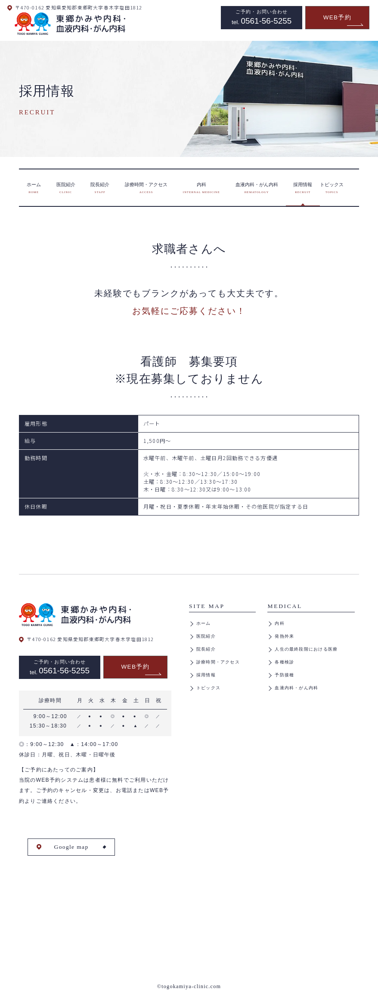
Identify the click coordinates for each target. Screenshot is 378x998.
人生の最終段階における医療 (306, 649)
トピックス (208, 687)
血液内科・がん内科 (296, 687)
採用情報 (206, 674)
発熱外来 (284, 636)
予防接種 (284, 674)
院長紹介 (206, 649)
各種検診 (284, 662)
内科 (279, 623)
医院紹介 (206, 636)
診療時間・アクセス (218, 662)
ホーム (203, 623)
